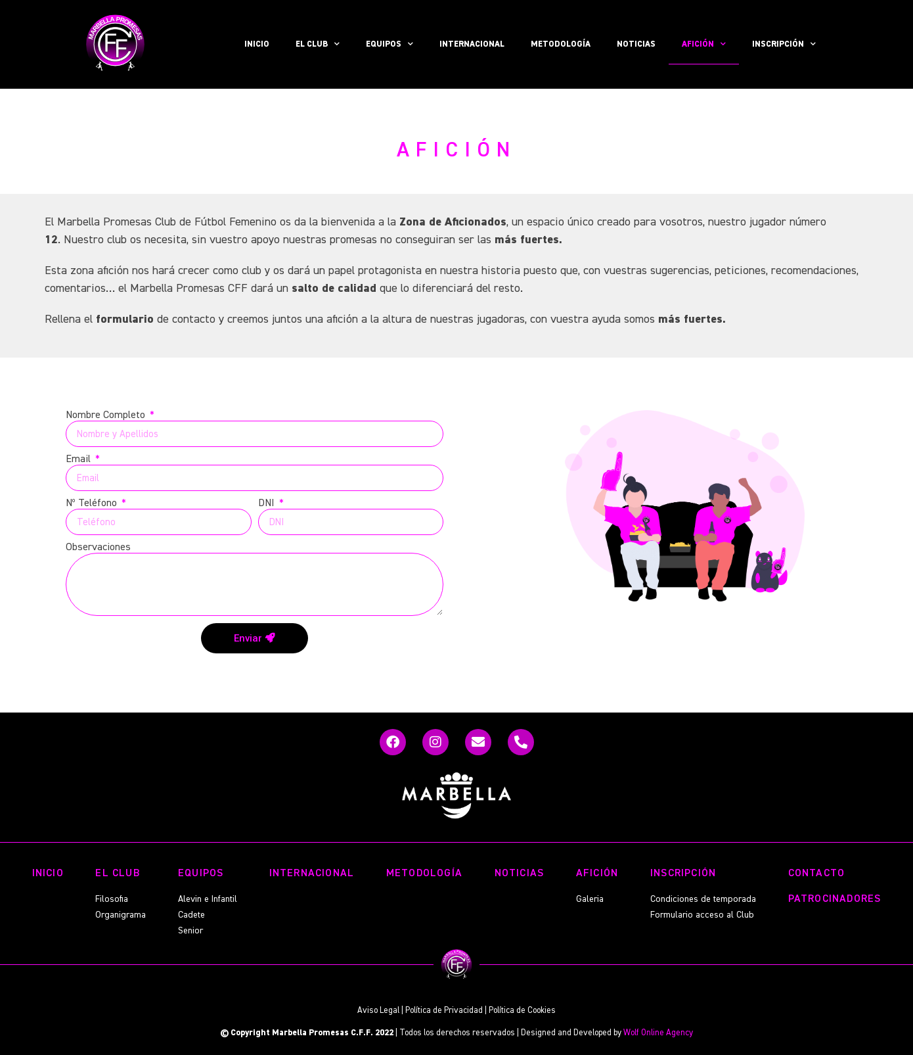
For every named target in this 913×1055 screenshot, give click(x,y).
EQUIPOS (389, 44)
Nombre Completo (107, 415)
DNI (267, 503)
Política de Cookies (522, 1010)
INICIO (256, 44)
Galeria (590, 899)
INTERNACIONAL (471, 44)
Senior (190, 930)
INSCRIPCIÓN (784, 44)
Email (79, 459)
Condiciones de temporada (703, 899)
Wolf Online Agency (658, 1033)
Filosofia (111, 899)
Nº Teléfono (93, 503)
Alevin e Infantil (207, 899)
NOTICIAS (636, 44)
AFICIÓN (704, 44)
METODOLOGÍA (560, 44)
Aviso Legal (378, 1010)
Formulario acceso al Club (702, 915)
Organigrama (120, 915)
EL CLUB (318, 44)
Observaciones (98, 547)
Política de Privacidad (444, 1010)
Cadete (191, 915)
